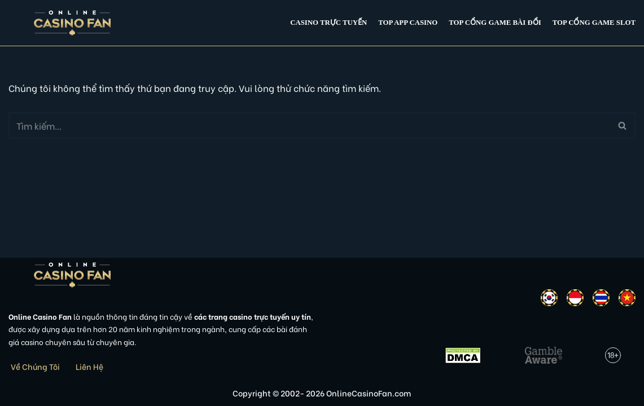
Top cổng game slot (594, 23)
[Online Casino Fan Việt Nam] (72, 23)
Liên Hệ (89, 366)
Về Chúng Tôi (35, 366)
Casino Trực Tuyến (328, 23)
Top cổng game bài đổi (495, 23)
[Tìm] (309, 125)
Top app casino (407, 23)
